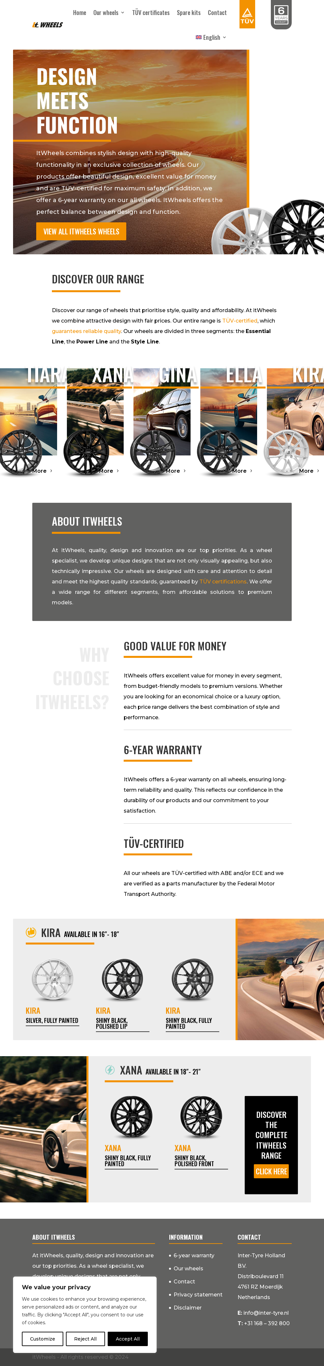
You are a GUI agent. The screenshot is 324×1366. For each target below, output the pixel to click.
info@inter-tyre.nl (266, 1313)
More (39, 471)
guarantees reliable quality (86, 331)
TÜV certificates (151, 12)
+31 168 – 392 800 (267, 1323)
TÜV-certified (239, 321)
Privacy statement (198, 1295)
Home (79, 12)
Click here (271, 1171)
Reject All (85, 1339)
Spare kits (189, 12)
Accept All (128, 1339)
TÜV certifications (223, 582)
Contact (217, 12)
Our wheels (105, 12)
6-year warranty (194, 1255)
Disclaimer (188, 1308)
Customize (42, 1339)
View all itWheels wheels (81, 231)
